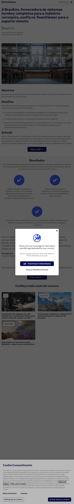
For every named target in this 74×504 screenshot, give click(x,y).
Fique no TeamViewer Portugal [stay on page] (37, 269)
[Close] (57, 231)
